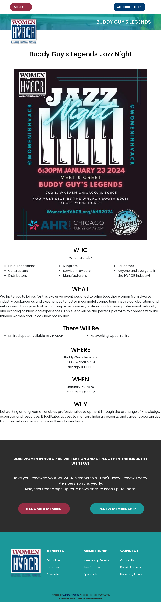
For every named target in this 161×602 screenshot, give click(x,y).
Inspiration (53, 567)
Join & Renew (92, 567)
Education (53, 560)
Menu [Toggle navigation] (21, 7)
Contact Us (127, 560)
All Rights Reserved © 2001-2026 (95, 595)
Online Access (70, 594)
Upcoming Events (131, 574)
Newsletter (53, 574)
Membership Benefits (96, 560)
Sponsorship (91, 574)
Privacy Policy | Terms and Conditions (80, 598)
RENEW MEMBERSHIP (117, 508)
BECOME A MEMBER (44, 508)
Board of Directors (131, 567)
